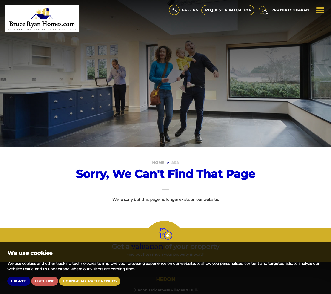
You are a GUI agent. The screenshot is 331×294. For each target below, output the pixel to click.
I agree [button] (19, 281)
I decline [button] (44, 281)
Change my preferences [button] (90, 281)
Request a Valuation (228, 10)
